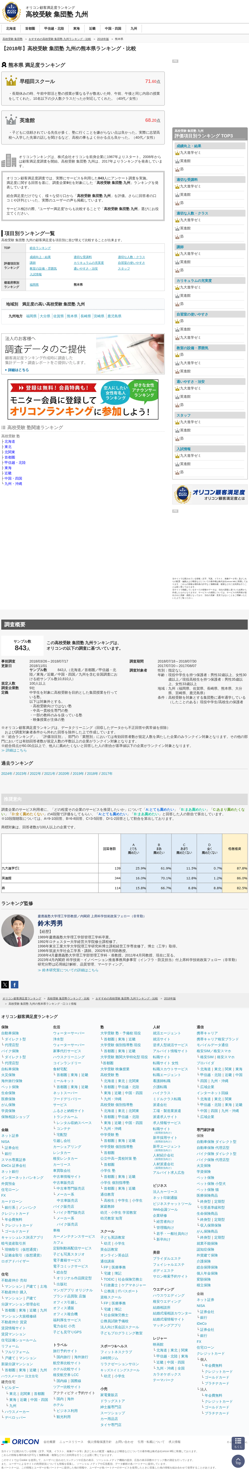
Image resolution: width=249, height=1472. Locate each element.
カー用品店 (109, 1419)
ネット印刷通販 (165, 1198)
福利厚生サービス (67, 1320)
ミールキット (63, 1081)
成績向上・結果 (40, 257)
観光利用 (64, 1417)
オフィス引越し (65, 1302)
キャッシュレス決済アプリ (22, 1237)
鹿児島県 (114, 316)
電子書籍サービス (67, 1260)
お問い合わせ (124, 1442)
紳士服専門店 (110, 1407)
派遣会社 (160, 1105)
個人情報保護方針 (100, 1442)
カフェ (58, 1242)
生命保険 (8, 1093)
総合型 (62, 1272)
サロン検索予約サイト (170, 1276)
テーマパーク (163, 1380)
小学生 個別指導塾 (115, 1183)
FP (106, 1267)
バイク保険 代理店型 (213, 1160)
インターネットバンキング (22, 1178)
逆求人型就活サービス (170, 1045)
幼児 (107, 1243)
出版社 (62, 1284)
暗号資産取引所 (13, 1243)
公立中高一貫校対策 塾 (118, 1158)
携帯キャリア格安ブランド (218, 1039)
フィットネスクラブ (116, 1352)
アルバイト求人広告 (169, 1173)
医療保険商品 (207, 1195)
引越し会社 (62, 1141)
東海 (8, 468)
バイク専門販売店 (71, 1212)
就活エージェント (167, 1033)
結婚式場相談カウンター (172, 1313)
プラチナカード (217, 1383)
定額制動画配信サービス (72, 1248)
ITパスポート (128, 1291)
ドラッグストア (112, 1401)
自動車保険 (10, 1033)
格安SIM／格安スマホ (214, 1051)
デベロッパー (15, 1417)
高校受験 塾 (109, 1075)
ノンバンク (27, 1207)
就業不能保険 (207, 1243)
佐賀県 (58, 316)
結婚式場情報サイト (169, 1319)
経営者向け (165, 1222)
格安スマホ (226, 1057)
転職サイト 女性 (166, 1063)
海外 (70, 1399)
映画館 (158, 1344)
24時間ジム (109, 1358)
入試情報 (36, 274)
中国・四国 (13, 478)
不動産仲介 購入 (14, 1292)
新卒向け (163, 1239)
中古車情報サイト (67, 1177)
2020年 (64, 774)
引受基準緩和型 (212, 1207)
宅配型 (62, 1135)
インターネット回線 (212, 1093)
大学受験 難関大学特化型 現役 (124, 1057)
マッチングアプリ (167, 1325)
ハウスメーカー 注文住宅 (19, 1376)
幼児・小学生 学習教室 (118, 1212)
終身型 (205, 1201)
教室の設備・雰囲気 (43, 268)
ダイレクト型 (15, 1039)
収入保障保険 (210, 1225)
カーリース (62, 1164)
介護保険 (204, 1261)
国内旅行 (64, 1357)
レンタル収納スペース (74, 1123)
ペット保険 (10, 1087)
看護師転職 (162, 1081)
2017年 (107, 774)
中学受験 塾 (109, 1135)
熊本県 (72, 316)
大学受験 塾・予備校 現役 (120, 1033)
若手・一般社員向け (172, 1234)
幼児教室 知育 (111, 1218)
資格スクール (110, 1297)
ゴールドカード (17, 1231)
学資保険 (8, 1111)
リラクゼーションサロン (119, 1364)
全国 (181, 1368)
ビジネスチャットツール (172, 1204)
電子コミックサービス (70, 1266)
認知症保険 (205, 1249)
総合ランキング (40, 248)
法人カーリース (165, 1192)
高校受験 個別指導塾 (116, 1105)
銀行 (8, 1154)
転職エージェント (167, 1075)
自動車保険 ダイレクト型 (216, 1142)
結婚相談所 (162, 1307)
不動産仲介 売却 (14, 1280)
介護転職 (160, 1087)
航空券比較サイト (67, 1363)
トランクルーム (65, 1117)
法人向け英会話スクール (119, 1327)
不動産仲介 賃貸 (14, 1322)
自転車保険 (10, 1069)
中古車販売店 (63, 1183)
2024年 (7, 774)
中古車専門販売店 (71, 1188)
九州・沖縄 (13, 484)
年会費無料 (13, 1219)
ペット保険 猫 (208, 1190)
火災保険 (8, 1075)
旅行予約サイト (65, 1351)
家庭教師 (107, 1206)
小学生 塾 (107, 1171)
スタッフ (124, 268)
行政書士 (111, 1285)
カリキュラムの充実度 (89, 263)
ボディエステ (163, 1270)
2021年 (49, 774)
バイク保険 (10, 1051)
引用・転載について (151, 1442)
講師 (33, 263)
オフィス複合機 (65, 1314)
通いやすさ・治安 (86, 268)
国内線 (62, 1381)
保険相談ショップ (15, 1117)
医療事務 (119, 1267)
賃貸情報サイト (13, 1328)
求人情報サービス (167, 1123)
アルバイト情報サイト (170, 1051)
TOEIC (109, 1279)
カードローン (11, 1201)
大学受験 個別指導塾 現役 (120, 1045)
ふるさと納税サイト (69, 1111)
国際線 (76, 1381)
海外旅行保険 (11, 1081)
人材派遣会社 (163, 1165)
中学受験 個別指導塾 (116, 1147)
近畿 (8, 473)
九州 (43, 1310)
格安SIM (207, 1057)
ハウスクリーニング (69, 1057)
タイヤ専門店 (110, 1425)
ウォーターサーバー (69, 1033)
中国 (238, 1075)
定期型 (219, 1201)
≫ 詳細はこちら (14, 750)
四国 (203, 1081)
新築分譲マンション (17, 1364)
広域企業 (207, 1087)
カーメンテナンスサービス (74, 1236)
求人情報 (175, 1442)
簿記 (117, 1273)
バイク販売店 (63, 1206)
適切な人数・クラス (131, 257)
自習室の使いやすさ (131, 263)
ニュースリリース (71, 1442)
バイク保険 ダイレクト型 (216, 1154)
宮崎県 (99, 316)
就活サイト (162, 1039)
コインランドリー (67, 1063)
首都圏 (10, 457)
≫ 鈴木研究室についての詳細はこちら (68, 970)
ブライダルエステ (167, 1258)
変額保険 (204, 1279)
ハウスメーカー (17, 1412)
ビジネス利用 (67, 1411)
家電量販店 (109, 1395)
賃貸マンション (13, 1334)
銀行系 (10, 1207)
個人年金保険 (207, 1273)
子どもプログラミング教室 (121, 1333)
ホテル (58, 1405)
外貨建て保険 (207, 1255)
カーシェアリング (67, 1147)
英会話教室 (109, 1249)
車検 (56, 1230)
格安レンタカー (65, 1158)
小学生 (137, 1200)
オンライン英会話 (114, 1255)
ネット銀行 (10, 1172)
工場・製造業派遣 (167, 1111)
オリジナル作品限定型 (74, 1278)
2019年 (78, 774)
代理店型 (12, 1045)
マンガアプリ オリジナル (73, 1290)
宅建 (107, 1273)
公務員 (109, 1291)
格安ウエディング (167, 1301)
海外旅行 (81, 1357)
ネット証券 (10, 1136)
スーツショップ (112, 1413)
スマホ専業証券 (13, 1160)
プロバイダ (205, 1063)
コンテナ (64, 1129)
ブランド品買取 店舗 (69, 1296)
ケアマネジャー (133, 1285)
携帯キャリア (207, 1033)
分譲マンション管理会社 (20, 1304)
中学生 (123, 1200)
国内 (60, 1399)
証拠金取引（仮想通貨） (24, 1255)
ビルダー (12, 1388)
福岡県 (34, 284)
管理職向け (165, 1228)
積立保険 (204, 1285)
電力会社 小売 (64, 1326)
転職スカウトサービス (170, 1069)
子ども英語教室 (112, 1237)
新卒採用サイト (165, 1139)
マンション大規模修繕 (18, 1316)
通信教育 (107, 1194)
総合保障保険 (207, 1267)
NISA (5, 1142)
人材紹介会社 (163, 1156)
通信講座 (107, 1261)
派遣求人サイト (165, 1117)
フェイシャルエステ (169, 1264)
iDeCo (201, 1324)
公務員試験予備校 (114, 1321)
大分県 (45, 316)
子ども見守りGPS (67, 1332)
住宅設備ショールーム (18, 1340)
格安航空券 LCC (66, 1375)
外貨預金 (8, 1184)
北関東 (10, 452)
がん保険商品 (207, 1231)
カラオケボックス (167, 1374)
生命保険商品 (207, 1213)
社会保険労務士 (130, 1279)
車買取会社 (62, 1171)
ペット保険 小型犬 (211, 1184)
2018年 (92, 774)
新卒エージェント (167, 1148)
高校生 (109, 1200)
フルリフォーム (17, 1352)
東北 (8, 447)
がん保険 (8, 1105)
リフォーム (10, 1346)
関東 (184, 1350)
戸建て (31, 1286)
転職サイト (162, 1057)
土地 (43, 1286)
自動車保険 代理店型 (213, 1148)
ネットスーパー (65, 1093)
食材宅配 (60, 1069)
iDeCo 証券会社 (13, 1165)
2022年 (35, 774)
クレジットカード (15, 1213)
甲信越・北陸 (15, 463)
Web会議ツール (165, 1209)
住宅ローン (10, 1190)
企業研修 (160, 1215)
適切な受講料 (83, 257)
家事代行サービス (67, 1051)
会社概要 (50, 1442)
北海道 (10, 441)
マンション (13, 1286)
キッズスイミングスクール (120, 1370)
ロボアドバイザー (15, 1261)
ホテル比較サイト (67, 1369)
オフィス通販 (63, 1308)
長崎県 (85, 316)
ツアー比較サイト (67, 1387)
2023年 (21, 774)
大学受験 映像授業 (115, 1069)
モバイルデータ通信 (212, 1045)
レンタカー (62, 1153)
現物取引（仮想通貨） (22, 1249)
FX (3, 1195)
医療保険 (8, 1099)
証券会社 (12, 1148)
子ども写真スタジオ (69, 1254)
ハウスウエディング (169, 1295)
